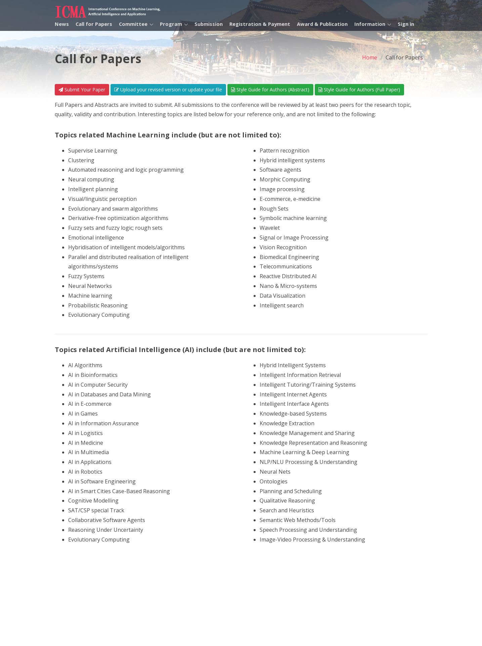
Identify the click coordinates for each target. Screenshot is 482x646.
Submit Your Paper (81, 89)
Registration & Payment (259, 23)
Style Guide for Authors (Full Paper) (359, 89)
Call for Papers (94, 23)
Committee (133, 23)
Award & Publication (322, 23)
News (62, 23)
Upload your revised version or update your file (168, 89)
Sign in (406, 23)
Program (171, 23)
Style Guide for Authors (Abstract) (270, 89)
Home (369, 57)
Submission (208, 23)
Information (369, 23)
